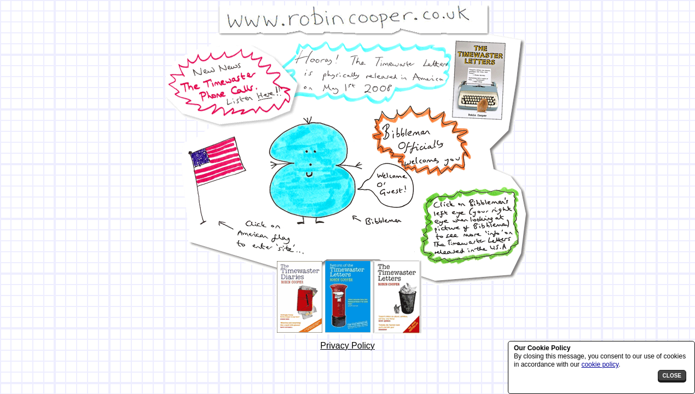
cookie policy (599, 364)
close (672, 376)
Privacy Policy (347, 345)
